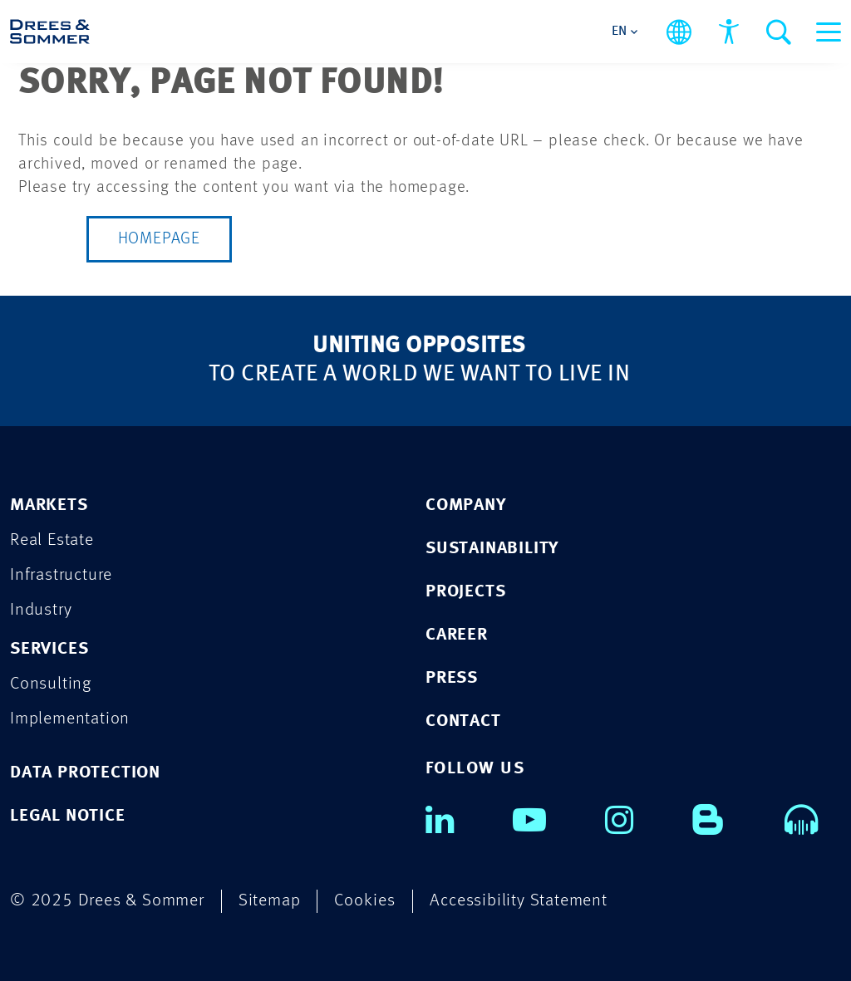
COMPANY (466, 505)
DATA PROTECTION (85, 773)
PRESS (452, 678)
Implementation (70, 719)
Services (49, 649)
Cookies (365, 901)
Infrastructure (61, 575)
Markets (49, 505)
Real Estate (52, 540)
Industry (40, 610)
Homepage (159, 239)
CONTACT (463, 721)
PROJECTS (465, 592)
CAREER (457, 635)
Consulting (50, 684)
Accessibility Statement (518, 901)
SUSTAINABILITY (492, 548)
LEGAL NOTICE (67, 816)
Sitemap (270, 901)
